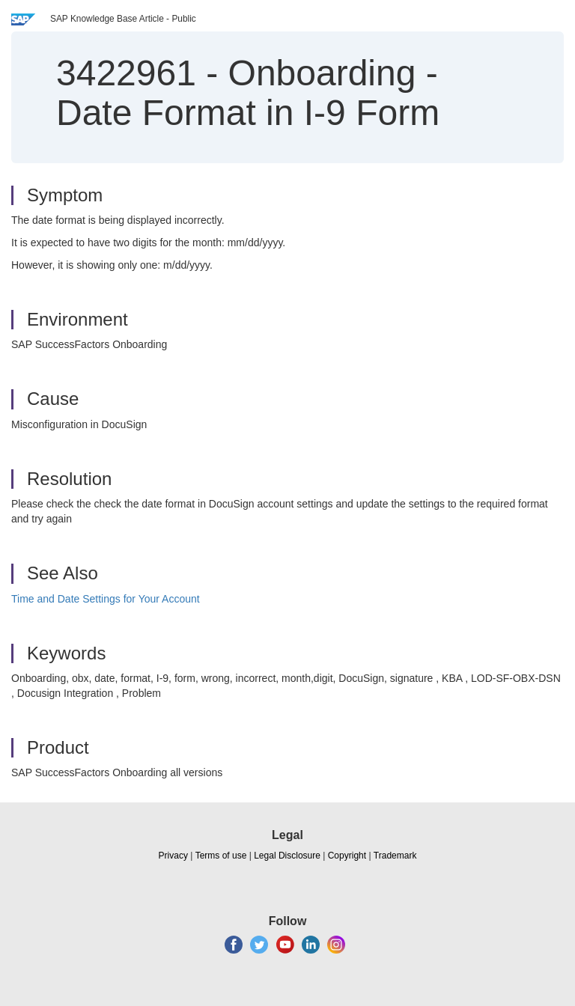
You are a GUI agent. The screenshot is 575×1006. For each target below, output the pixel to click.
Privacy (173, 855)
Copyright (347, 855)
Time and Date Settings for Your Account (105, 599)
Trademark (395, 855)
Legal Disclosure (287, 855)
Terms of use (221, 855)
